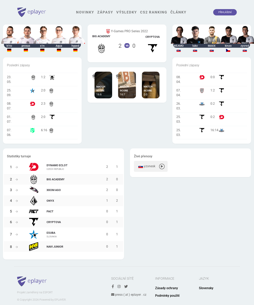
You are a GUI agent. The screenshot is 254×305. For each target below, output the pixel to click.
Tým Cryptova (152, 43)
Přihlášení (225, 12)
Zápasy (105, 12)
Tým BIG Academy (101, 43)
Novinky (85, 12)
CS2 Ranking (153, 12)
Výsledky (126, 12)
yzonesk (151, 166)
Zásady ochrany (166, 288)
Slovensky (206, 288)
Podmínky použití (167, 295)
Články (178, 12)
